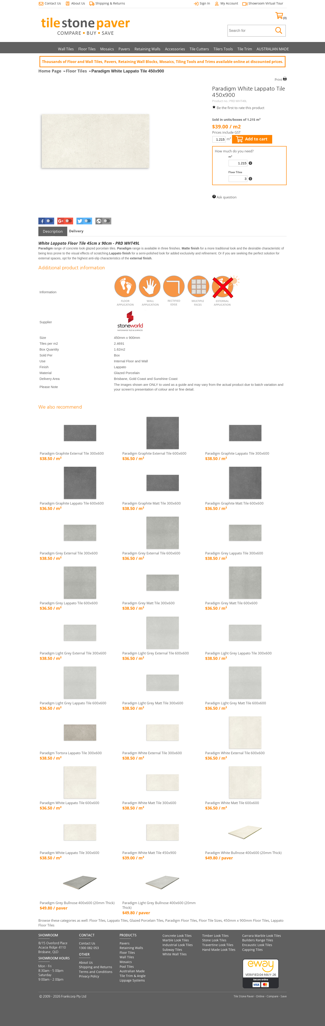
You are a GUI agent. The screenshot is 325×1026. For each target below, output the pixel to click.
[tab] (52, 231)
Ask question (227, 197)
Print (278, 79)
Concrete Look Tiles (177, 935)
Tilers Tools (223, 49)
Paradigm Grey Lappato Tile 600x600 (69, 603)
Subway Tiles (172, 949)
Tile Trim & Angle (133, 976)
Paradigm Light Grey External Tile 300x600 (73, 653)
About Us (86, 962)
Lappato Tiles (117, 920)
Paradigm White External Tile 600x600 (235, 753)
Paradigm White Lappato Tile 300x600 (69, 852)
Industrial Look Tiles (177, 945)
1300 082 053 (89, 948)
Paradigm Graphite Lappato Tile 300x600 (237, 453)
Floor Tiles (87, 49)
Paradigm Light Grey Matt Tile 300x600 (152, 703)
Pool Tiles (127, 966)
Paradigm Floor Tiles (181, 920)
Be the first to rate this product (240, 107)
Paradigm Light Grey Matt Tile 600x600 (235, 703)
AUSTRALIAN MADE (273, 49)
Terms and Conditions (95, 972)
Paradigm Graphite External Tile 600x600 (154, 453)
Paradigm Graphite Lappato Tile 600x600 (72, 503)
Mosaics (107, 49)
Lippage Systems (132, 980)
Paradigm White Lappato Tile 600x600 (69, 802)
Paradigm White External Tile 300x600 (152, 753)
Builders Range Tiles (257, 940)
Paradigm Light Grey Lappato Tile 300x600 (238, 653)
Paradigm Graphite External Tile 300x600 (72, 453)
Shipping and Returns (95, 967)
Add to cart (251, 139)
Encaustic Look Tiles (257, 945)
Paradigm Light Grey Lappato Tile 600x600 (73, 703)
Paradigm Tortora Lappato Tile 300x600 (71, 753)
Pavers (124, 49)
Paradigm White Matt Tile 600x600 (232, 802)
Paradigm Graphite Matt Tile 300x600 (151, 503)
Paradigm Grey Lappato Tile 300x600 (234, 553)
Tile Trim (244, 49)
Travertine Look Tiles (217, 945)
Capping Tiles (252, 949)
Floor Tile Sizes (210, 920)
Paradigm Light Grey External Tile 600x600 (155, 653)
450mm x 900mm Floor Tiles (246, 920)
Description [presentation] (53, 231)
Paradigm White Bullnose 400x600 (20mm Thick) (243, 852)
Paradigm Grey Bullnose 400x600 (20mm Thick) (77, 902)
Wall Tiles (66, 49)
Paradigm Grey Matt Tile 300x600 (148, 603)
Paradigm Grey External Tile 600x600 (151, 553)
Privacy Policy (89, 976)
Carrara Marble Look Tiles (261, 935)
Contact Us (87, 943)
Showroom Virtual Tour (265, 3)
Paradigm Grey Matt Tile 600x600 (231, 603)
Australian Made (132, 971)
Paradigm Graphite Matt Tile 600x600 (234, 503)
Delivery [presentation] (76, 231)
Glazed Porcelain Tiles (146, 920)
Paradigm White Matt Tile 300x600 (149, 802)
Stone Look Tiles (214, 940)
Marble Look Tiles (175, 940)
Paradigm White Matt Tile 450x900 (149, 852)
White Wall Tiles (174, 954)
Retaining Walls (147, 49)
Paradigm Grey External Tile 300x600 (69, 553)
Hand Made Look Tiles (218, 949)
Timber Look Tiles (215, 935)
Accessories (175, 49)
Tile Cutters (199, 49)
